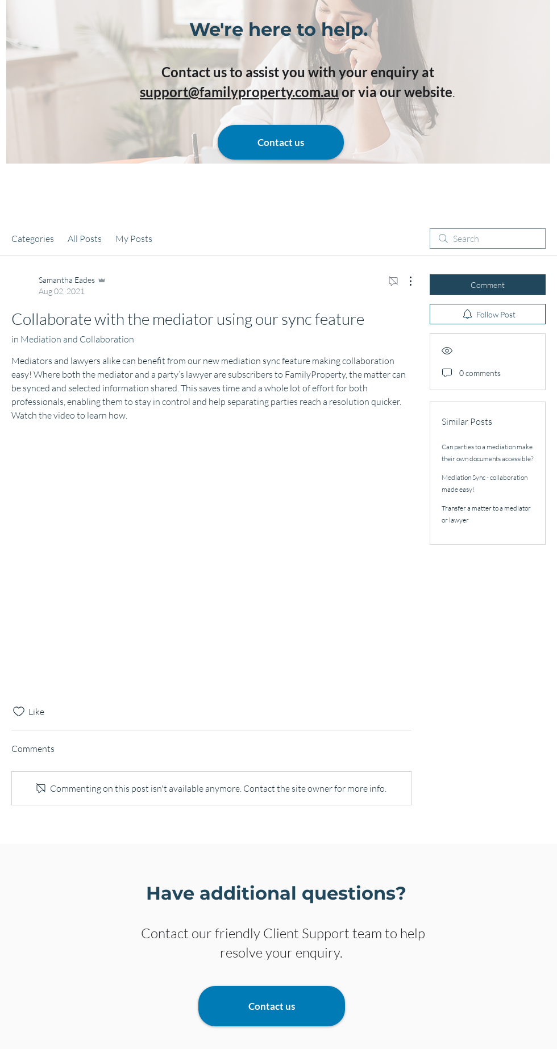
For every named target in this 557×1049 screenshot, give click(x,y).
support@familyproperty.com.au (239, 91)
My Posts (133, 238)
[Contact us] (281, 142)
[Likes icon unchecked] (18, 711)
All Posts (85, 238)
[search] (488, 238)
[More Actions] (404, 281)
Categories (32, 238)
